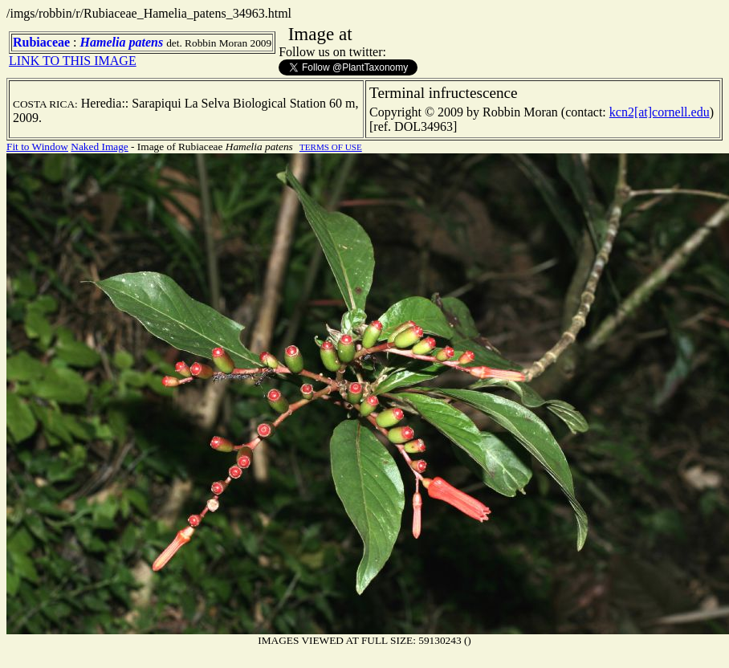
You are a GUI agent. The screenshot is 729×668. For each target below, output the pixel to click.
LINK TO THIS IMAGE (72, 60)
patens (145, 42)
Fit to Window (37, 147)
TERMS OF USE (330, 147)
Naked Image (99, 147)
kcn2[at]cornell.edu (659, 112)
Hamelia (103, 42)
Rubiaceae (41, 42)
